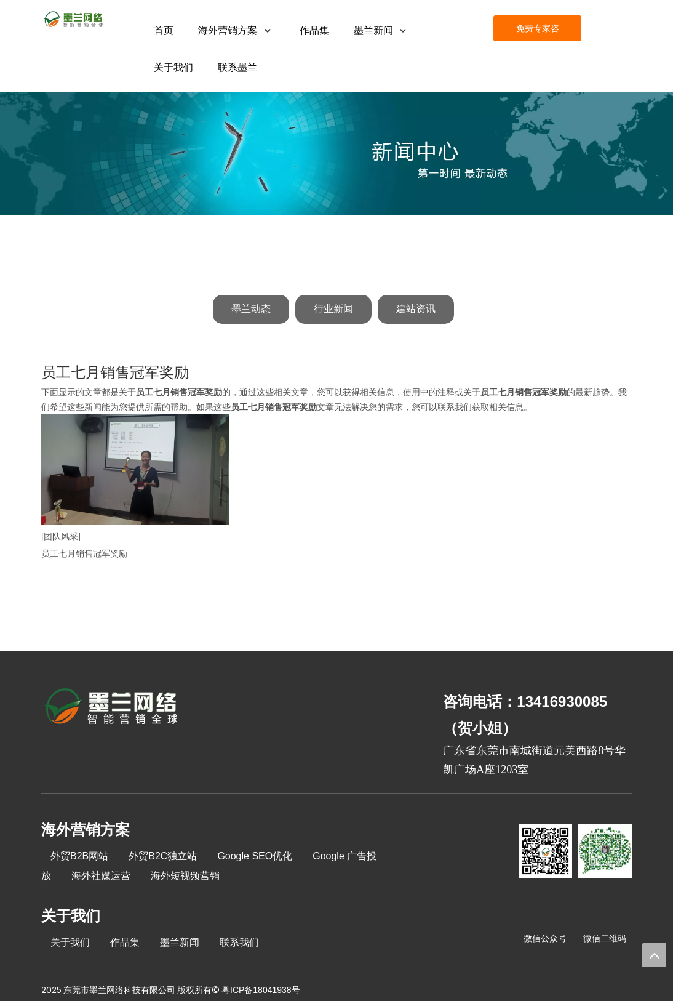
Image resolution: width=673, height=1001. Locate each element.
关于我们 (70, 942)
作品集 (125, 942)
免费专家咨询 (537, 32)
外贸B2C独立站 (163, 856)
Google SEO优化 (254, 856)
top (654, 955)
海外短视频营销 (185, 875)
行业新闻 (333, 309)
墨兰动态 (251, 309)
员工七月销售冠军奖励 (84, 553)
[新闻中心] (336, 153)
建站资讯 (416, 309)
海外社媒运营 (100, 875)
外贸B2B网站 (79, 856)
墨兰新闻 (179, 942)
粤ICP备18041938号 (260, 990)
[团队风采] (61, 536)
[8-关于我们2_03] (111, 708)
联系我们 (239, 942)
